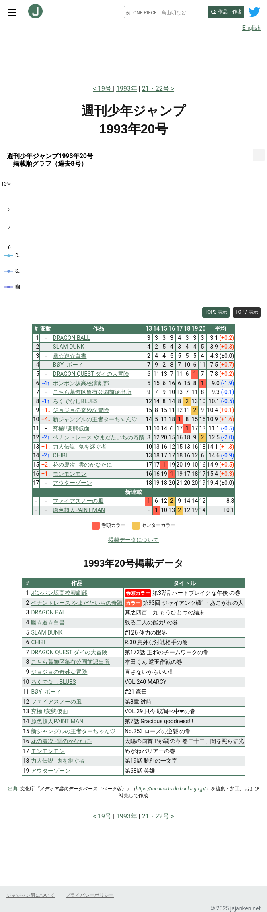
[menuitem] (259, 155)
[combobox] (166, 12)
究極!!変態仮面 (49, 711)
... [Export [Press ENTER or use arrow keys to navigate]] (258, 153)
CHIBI (38, 642)
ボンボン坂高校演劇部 (59, 593)
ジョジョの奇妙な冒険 (59, 672)
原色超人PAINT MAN (57, 721)
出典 (13, 789)
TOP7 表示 (246, 312)
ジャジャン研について (30, 895)
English (251, 27)
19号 (105, 88)
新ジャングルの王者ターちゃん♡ (73, 731)
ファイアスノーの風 (56, 701)
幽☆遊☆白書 (48, 622)
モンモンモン (48, 751)
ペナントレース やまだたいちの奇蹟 (76, 603)
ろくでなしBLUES (53, 682)
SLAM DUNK (46, 632)
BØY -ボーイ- (47, 691)
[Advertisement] (133, 55)
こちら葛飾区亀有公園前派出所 (70, 662)
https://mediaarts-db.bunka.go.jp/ (171, 789)
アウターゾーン (50, 770)
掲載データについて (133, 540)
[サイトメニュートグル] (12, 12)
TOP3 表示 (216, 312)
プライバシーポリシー (90, 895)
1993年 (126, 88)
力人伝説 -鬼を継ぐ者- (58, 760)
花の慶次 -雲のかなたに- (61, 741)
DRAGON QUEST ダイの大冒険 (69, 652)
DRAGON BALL (49, 612)
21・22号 (155, 88)
